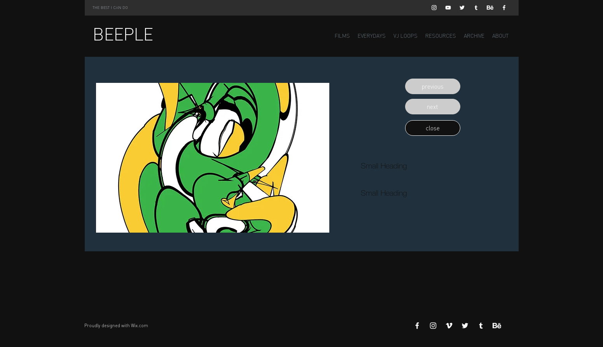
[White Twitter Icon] (462, 7)
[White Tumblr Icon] (476, 7)
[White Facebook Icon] (504, 7)
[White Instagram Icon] (434, 7)
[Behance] (490, 7)
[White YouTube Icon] (448, 7)
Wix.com (139, 325)
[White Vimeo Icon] (449, 325)
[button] (432, 86)
